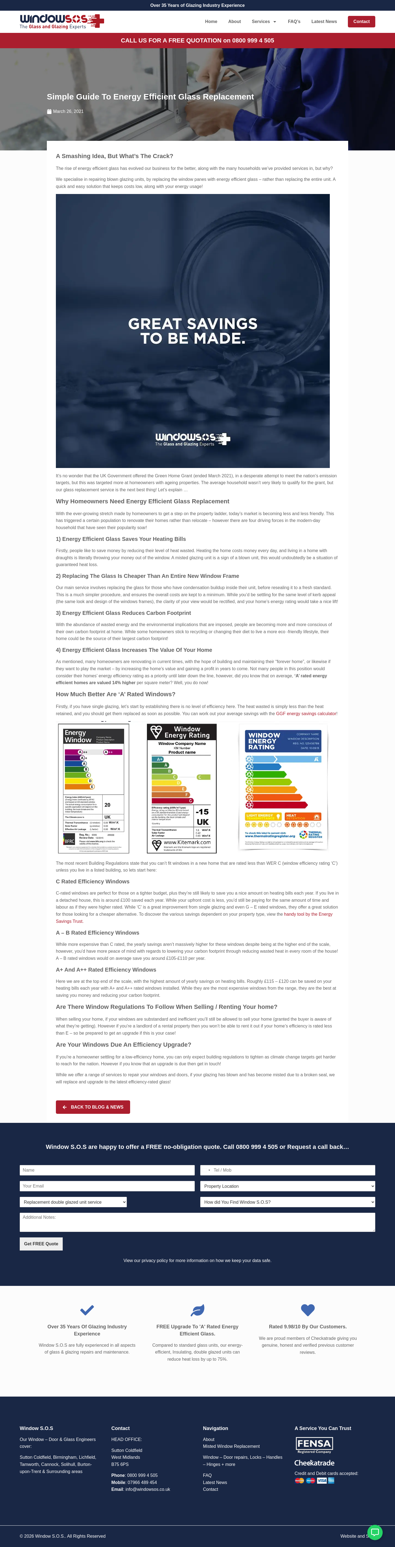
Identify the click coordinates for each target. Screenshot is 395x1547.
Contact (361, 21)
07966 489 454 (142, 1482)
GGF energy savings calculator (306, 713)
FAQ (207, 1475)
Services (264, 22)
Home (211, 21)
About (234, 21)
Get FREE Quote (41, 1243)
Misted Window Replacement (231, 1446)
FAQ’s (294, 21)
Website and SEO (357, 1536)
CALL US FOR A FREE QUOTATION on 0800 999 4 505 (197, 40)
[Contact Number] (287, 1170)
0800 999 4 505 (257, 1146)
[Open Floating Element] (375, 1532)
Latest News (324, 21)
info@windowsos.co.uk (147, 1489)
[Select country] (206, 1170)
